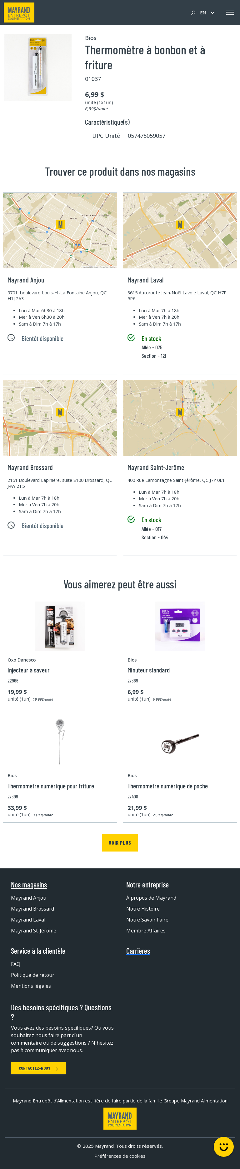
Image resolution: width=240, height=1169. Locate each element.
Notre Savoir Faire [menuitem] (147, 919)
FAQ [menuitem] (15, 964)
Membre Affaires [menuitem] (146, 930)
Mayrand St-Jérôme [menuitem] (34, 930)
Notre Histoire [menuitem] (143, 908)
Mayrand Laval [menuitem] (28, 919)
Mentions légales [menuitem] (31, 985)
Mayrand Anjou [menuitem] (29, 897)
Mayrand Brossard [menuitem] (33, 908)
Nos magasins (29, 884)
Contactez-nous (38, 1068)
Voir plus (120, 843)
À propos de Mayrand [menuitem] (151, 897)
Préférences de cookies (120, 1156)
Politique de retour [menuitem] (33, 975)
